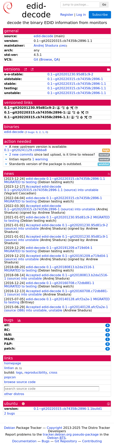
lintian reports (57, 159)
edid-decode (43, 36)
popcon (10, 377)
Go (104, 4)
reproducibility (35, 372)
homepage (12, 363)
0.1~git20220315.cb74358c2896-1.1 (76, 84)
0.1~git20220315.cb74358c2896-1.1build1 (68, 409)
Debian (9, 428)
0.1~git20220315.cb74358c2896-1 (75, 79)
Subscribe (100, 15)
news (9, 173)
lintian (9, 368)
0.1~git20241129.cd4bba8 (25, 150)
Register (66, 14)
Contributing (92, 441)
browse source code (20, 382)
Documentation (24, 441)
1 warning (40, 159)
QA (56, 59)
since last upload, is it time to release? (57, 154)
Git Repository (66, 441)
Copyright (54, 428)
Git (36, 59)
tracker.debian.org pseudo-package (71, 434)
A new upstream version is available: (57, 148)
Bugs (46, 441)
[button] (6, 147)
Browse (46, 59)
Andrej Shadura (46, 45)
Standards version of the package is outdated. (57, 164)
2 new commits (21, 154)
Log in (81, 14)
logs (19, 372)
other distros (14, 394)
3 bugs (30, 132)
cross (53, 372)
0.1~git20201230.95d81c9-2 (70, 74)
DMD (63, 45)
